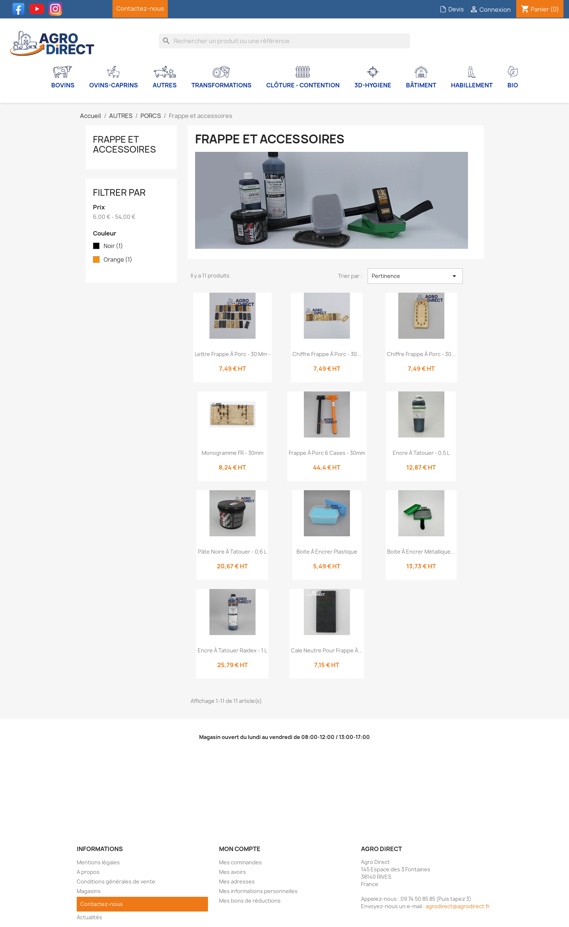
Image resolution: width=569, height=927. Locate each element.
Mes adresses (237, 881)
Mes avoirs (232, 871)
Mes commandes (240, 862)
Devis (452, 9)
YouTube (39, 8)
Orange (118, 260)
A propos (88, 871)
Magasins (89, 891)
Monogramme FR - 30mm (232, 452)
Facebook (20, 8)
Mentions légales (98, 862)
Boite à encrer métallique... (421, 551)
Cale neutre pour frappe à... (326, 650)
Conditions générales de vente (116, 881)
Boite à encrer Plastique (326, 551)
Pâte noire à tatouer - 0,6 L (232, 551)
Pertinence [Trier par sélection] (415, 276)
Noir (113, 246)
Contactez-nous (140, 8)
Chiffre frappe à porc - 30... (326, 354)
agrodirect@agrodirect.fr (458, 906)
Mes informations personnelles (258, 891)
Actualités (89, 917)
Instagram (57, 8)
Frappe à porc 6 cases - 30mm (327, 452)
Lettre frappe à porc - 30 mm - (232, 354)
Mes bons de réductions (250, 900)
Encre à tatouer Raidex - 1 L (232, 650)
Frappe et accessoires (124, 144)
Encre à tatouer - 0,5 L (421, 452)
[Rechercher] (284, 41)
